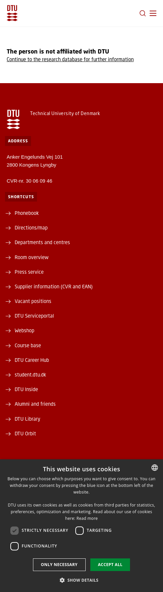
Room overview (32, 257)
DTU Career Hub (32, 360)
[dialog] (81, 525)
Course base (28, 345)
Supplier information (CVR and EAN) (54, 286)
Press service (29, 272)
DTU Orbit (25, 433)
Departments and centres (42, 242)
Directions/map (31, 227)
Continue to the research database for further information (70, 59)
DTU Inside (26, 389)
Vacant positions (33, 301)
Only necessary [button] (59, 564)
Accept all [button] (110, 564)
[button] (153, 13)
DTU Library (27, 419)
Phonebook (27, 213)
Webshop (24, 330)
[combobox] (154, 467)
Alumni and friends (35, 404)
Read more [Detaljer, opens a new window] (87, 518)
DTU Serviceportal (34, 316)
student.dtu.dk (30, 374)
